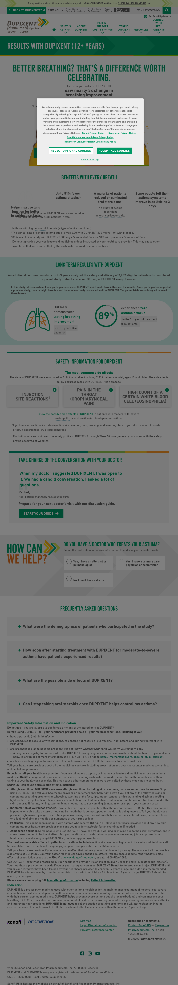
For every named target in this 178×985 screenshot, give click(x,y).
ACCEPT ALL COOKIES (114, 150)
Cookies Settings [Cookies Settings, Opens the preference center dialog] (90, 159)
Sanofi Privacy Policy (93, 133)
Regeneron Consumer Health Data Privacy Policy (90, 141)
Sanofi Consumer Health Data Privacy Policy (90, 137)
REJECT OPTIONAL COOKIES (71, 150)
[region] (90, 131)
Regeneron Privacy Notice (122, 133)
